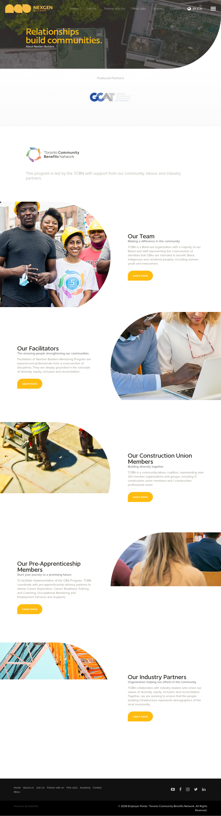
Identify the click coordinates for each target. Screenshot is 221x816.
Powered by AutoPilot (27, 806)
